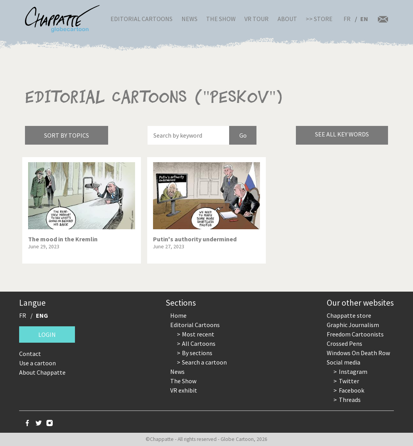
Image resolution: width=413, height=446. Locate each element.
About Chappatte (42, 372)
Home (178, 315)
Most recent (198, 334)
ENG (42, 315)
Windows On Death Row (358, 353)
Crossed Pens (344, 343)
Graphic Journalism (353, 325)
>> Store (319, 19)
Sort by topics (66, 135)
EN (364, 19)
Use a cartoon (37, 363)
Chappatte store (349, 315)
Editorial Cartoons (141, 19)
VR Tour (256, 19)
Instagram (353, 371)
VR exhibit (183, 390)
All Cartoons (198, 343)
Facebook (351, 390)
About (287, 19)
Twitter (349, 381)
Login (47, 334)
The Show (221, 19)
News (190, 19)
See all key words (342, 134)
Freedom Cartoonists (355, 334)
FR (347, 19)
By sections (197, 353)
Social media (343, 362)
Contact (30, 354)
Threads (350, 400)
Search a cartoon (204, 362)
